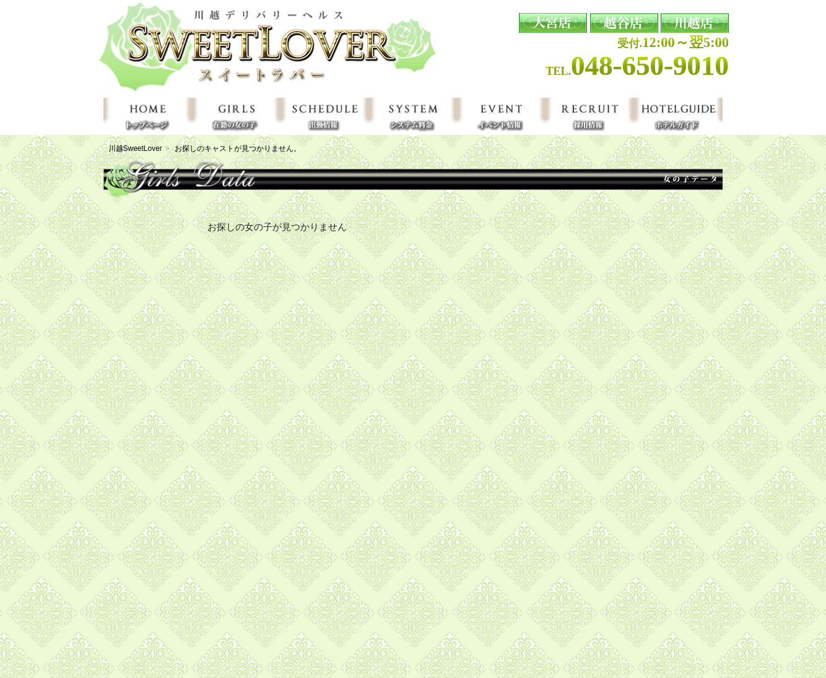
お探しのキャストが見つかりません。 (238, 148)
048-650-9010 (650, 65)
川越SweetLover (135, 148)
